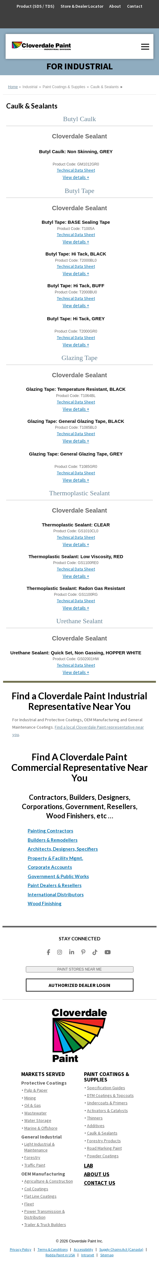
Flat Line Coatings (40, 1196)
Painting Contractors (50, 830)
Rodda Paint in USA (60, 1255)
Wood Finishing (45, 903)
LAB (88, 1165)
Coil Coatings (36, 1189)
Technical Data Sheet (76, 170)
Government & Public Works (58, 876)
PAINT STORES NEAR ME (79, 969)
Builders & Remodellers (53, 840)
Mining (30, 1098)
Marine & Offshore (41, 1128)
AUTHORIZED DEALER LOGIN (79, 985)
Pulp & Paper (36, 1090)
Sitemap (106, 1255)
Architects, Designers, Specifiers (63, 849)
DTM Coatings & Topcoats (110, 1095)
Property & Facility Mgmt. (55, 858)
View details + (76, 177)
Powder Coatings (103, 1156)
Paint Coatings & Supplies (63, 87)
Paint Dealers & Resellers (54, 885)
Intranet (87, 1255)
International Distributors (56, 894)
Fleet (29, 1204)
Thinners (95, 1118)
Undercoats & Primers (107, 1103)
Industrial (30, 87)
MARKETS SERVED (43, 1074)
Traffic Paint (34, 1165)
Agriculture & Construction (48, 1181)
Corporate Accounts (50, 867)
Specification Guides (106, 1087)
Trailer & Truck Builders (45, 1224)
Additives (96, 1125)
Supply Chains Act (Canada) (121, 1249)
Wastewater (35, 1113)
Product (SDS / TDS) (35, 6)
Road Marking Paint (104, 1148)
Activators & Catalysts (107, 1110)
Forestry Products (104, 1140)
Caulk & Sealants (104, 87)
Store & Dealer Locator (82, 6)
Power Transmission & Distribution (44, 1214)
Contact (134, 6)
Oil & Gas (32, 1105)
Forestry (32, 1157)
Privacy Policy (20, 1249)
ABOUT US (96, 1174)
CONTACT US (99, 1183)
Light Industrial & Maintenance (39, 1147)
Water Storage (37, 1120)
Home (13, 87)
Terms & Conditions (53, 1249)
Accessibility (83, 1249)
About (115, 6)
